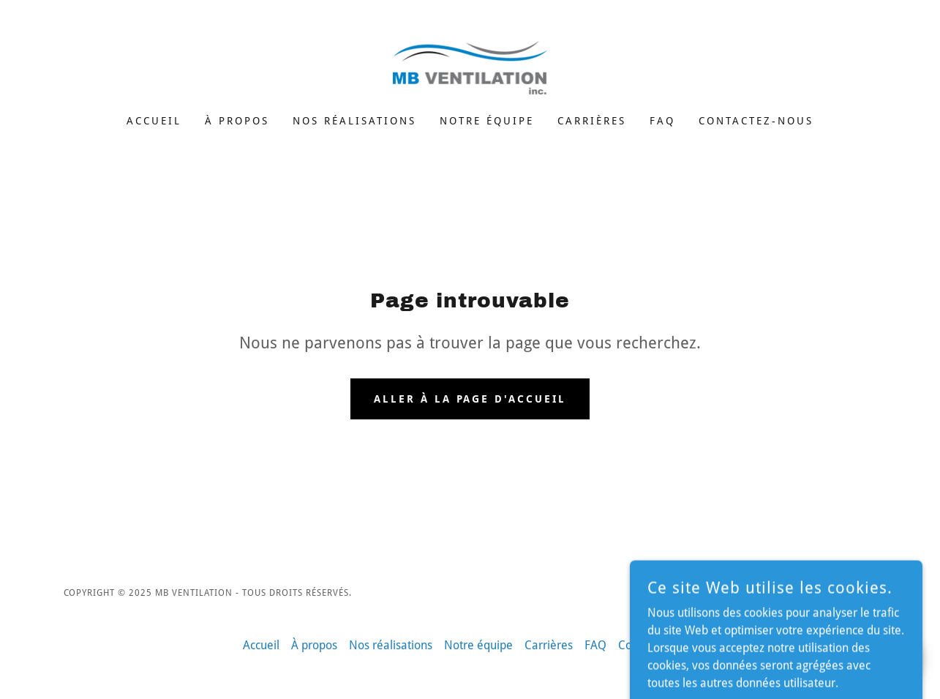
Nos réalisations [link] (354, 121)
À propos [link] (237, 121)
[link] (470, 67)
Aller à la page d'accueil (470, 399)
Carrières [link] (591, 121)
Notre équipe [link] (487, 121)
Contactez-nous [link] (756, 121)
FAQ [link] (662, 121)
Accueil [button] (261, 645)
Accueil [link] (154, 121)
